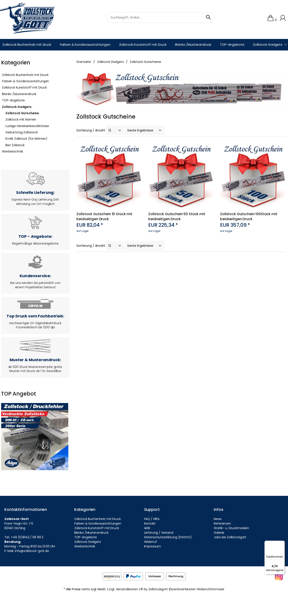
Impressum (152, 546)
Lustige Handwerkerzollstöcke (27, 126)
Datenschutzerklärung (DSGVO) (168, 537)
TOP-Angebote (13, 100)
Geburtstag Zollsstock (21, 132)
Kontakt (150, 523)
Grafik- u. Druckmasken (231, 528)
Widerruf (150, 542)
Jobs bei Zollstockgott (230, 537)
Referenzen (222, 523)
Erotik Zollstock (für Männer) (26, 138)
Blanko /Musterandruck (19, 94)
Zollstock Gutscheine (22, 113)
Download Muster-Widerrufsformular (197, 589)
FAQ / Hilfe (152, 519)
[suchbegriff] (160, 17)
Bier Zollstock (15, 145)
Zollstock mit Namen (20, 119)
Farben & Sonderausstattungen (25, 81)
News (217, 519)
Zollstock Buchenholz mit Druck (25, 75)
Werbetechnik (12, 151)
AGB (147, 528)
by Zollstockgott (156, 589)
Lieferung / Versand (158, 532)
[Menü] (282, 543)
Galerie (219, 532)
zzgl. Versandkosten (123, 589)
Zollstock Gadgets (17, 107)
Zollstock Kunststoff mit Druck (24, 87)
